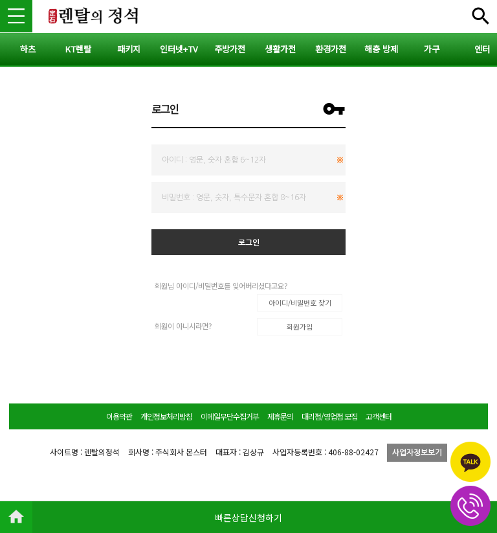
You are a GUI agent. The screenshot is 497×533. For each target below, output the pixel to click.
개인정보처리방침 (166, 416)
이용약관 (119, 416)
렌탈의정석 (94, 16)
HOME (16, 517)
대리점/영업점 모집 (329, 416)
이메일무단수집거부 (230, 416)
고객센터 (379, 416)
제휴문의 (280, 416)
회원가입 (300, 326)
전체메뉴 (481, 16)
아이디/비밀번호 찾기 (300, 302)
